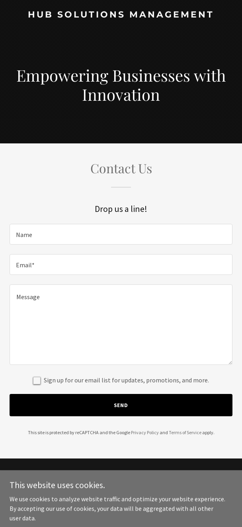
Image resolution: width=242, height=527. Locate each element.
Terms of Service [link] (185, 432)
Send (121, 405)
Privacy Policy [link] (145, 432)
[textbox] (121, 234)
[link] (121, 15)
